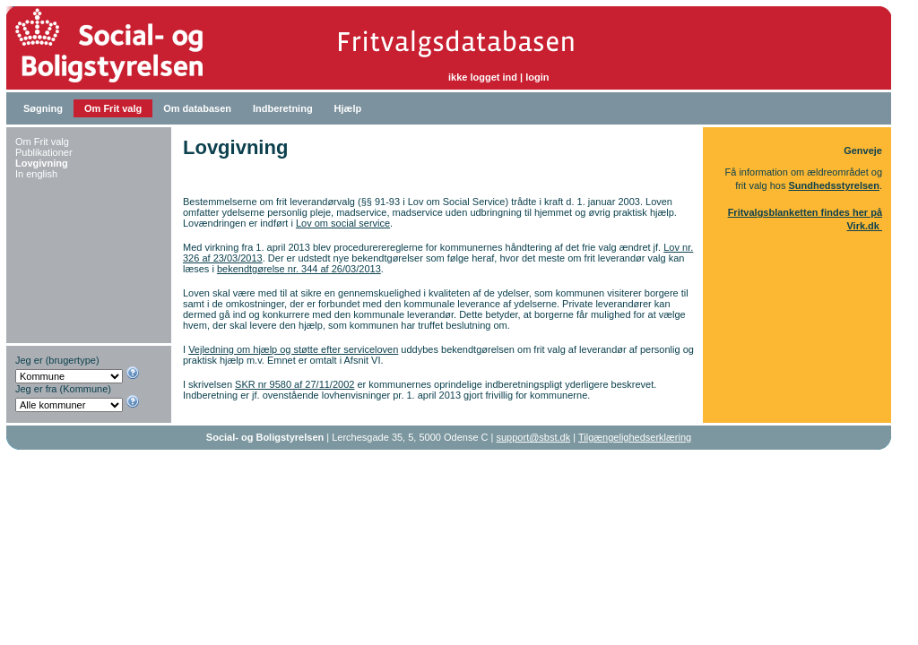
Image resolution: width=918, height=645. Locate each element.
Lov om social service (343, 223)
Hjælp (348, 108)
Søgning (43, 108)
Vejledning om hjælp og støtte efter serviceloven (293, 349)
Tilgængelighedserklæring (634, 437)
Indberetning (283, 108)
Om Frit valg (113, 108)
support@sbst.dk (534, 437)
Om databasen (197, 108)
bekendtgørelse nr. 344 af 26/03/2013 (299, 268)
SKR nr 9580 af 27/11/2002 (294, 384)
